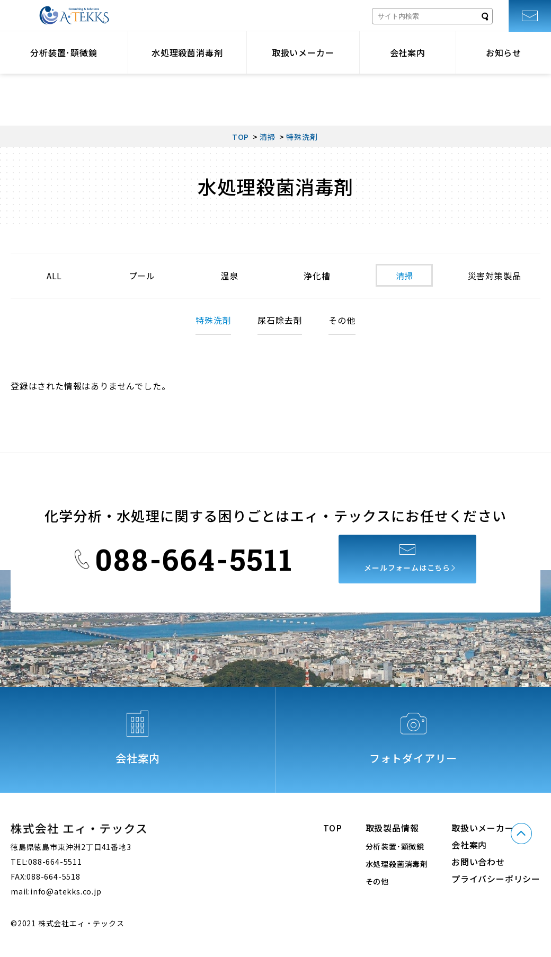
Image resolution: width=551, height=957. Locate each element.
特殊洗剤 (213, 320)
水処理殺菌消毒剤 (187, 52)
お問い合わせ (478, 861)
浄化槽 (316, 275)
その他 (341, 320)
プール (141, 275)
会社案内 (407, 52)
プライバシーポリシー (495, 878)
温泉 (229, 275)
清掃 (404, 275)
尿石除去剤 (279, 320)
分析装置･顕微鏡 (63, 52)
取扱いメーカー (303, 52)
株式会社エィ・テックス (74, 15)
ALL (54, 275)
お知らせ (503, 52)
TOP (332, 827)
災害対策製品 (494, 275)
